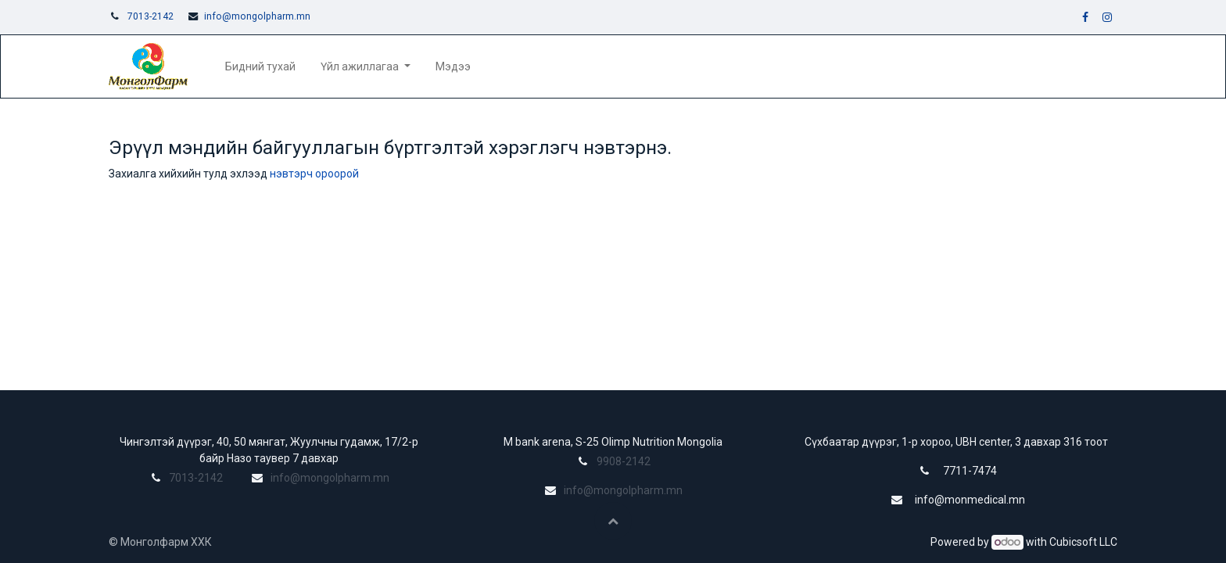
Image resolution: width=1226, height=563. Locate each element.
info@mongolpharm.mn (257, 16)
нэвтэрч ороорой (314, 173)
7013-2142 (150, 16)
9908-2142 (624, 461)
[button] (613, 521)
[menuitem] (260, 66)
